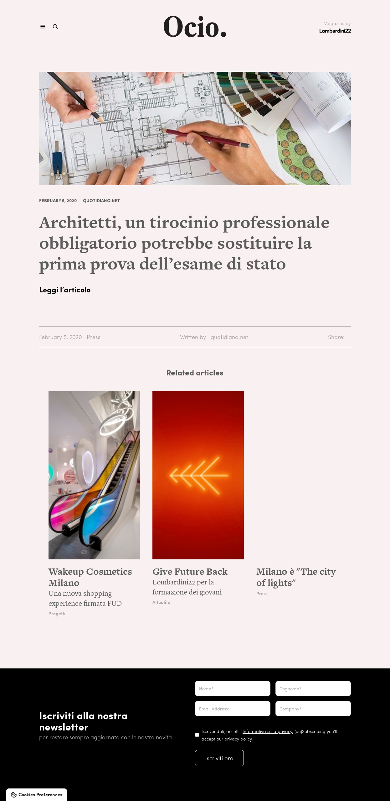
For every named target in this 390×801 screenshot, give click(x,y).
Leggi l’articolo (64, 289)
